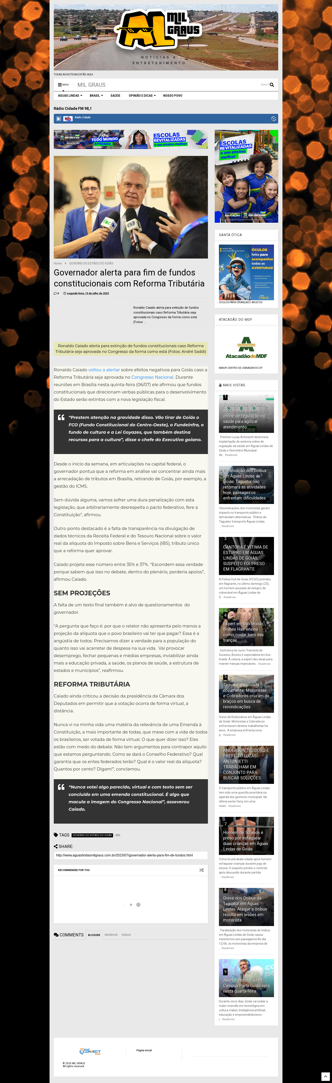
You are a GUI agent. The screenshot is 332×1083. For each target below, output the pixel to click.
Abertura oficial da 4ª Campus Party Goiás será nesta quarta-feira (246, 986)
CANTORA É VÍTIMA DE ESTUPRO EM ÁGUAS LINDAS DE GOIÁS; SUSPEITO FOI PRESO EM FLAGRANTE (245, 558)
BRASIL (96, 95)
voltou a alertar (104, 369)
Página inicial (144, 1050)
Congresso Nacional (152, 377)
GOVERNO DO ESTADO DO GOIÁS (91, 263)
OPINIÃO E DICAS (142, 95)
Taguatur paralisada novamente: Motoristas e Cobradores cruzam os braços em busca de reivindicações (246, 695)
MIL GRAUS (91, 85)
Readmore (231, 455)
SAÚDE (115, 95)
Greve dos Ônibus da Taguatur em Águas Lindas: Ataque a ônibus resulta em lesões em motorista (245, 909)
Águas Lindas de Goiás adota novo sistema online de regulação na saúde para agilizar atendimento (244, 415)
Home (58, 263)
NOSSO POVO (172, 95)
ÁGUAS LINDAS (70, 95)
